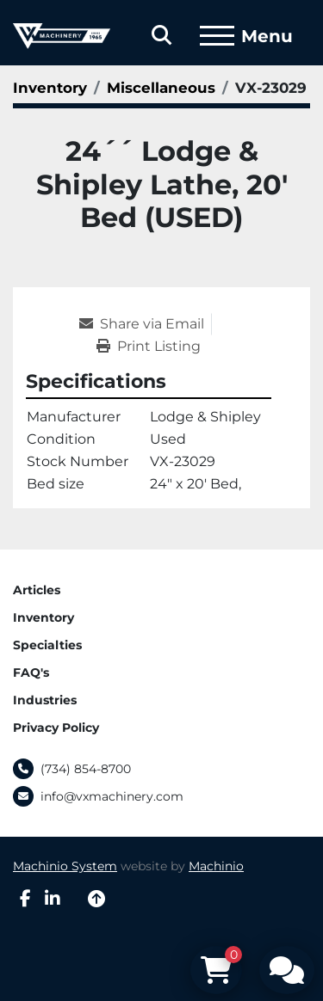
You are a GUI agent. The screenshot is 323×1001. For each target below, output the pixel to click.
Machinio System (65, 866)
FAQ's (31, 672)
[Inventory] (50, 87)
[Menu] (217, 36)
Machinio (216, 866)
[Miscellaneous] (161, 87)
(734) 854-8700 (85, 769)
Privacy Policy (56, 727)
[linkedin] (52, 899)
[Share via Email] (145, 324)
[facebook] (25, 899)
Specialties (47, 645)
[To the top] (96, 899)
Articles (36, 590)
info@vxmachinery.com (111, 796)
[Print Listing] (149, 346)
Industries (45, 700)
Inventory (43, 617)
